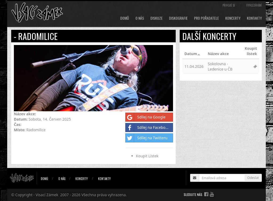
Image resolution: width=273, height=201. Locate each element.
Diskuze (156, 18)
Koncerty (232, 18)
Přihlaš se (229, 5)
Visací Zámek (47, 194)
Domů (124, 18)
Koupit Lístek (147, 155)
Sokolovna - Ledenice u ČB (220, 66)
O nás (139, 18)
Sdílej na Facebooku (149, 127)
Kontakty (254, 18)
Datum (192, 53)
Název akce (218, 53)
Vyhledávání (254, 5)
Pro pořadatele (206, 18)
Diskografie (178, 18)
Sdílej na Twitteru (146, 138)
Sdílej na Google (146, 117)
